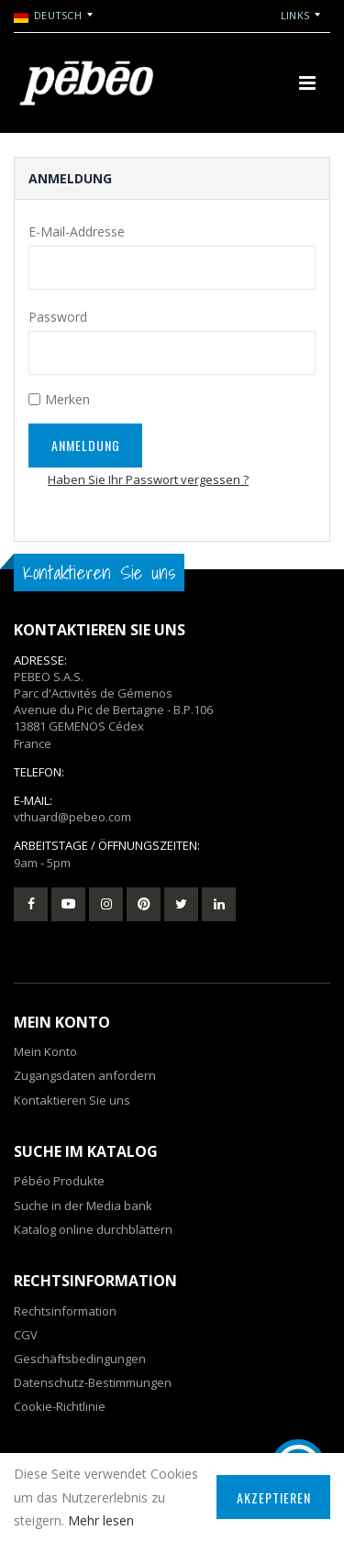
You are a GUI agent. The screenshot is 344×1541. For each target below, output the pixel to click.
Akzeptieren (274, 1497)
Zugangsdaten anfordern (85, 1075)
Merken (67, 399)
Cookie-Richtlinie (59, 1406)
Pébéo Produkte (59, 1180)
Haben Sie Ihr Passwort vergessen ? (148, 479)
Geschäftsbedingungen (80, 1358)
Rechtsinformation (65, 1311)
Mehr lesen (101, 1520)
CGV (26, 1334)
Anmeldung (85, 445)
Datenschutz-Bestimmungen (93, 1382)
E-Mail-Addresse (76, 231)
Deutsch (48, 15)
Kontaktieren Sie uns (72, 1100)
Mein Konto (45, 1051)
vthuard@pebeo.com (72, 817)
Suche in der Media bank (83, 1205)
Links (295, 15)
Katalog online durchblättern (93, 1229)
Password (57, 316)
